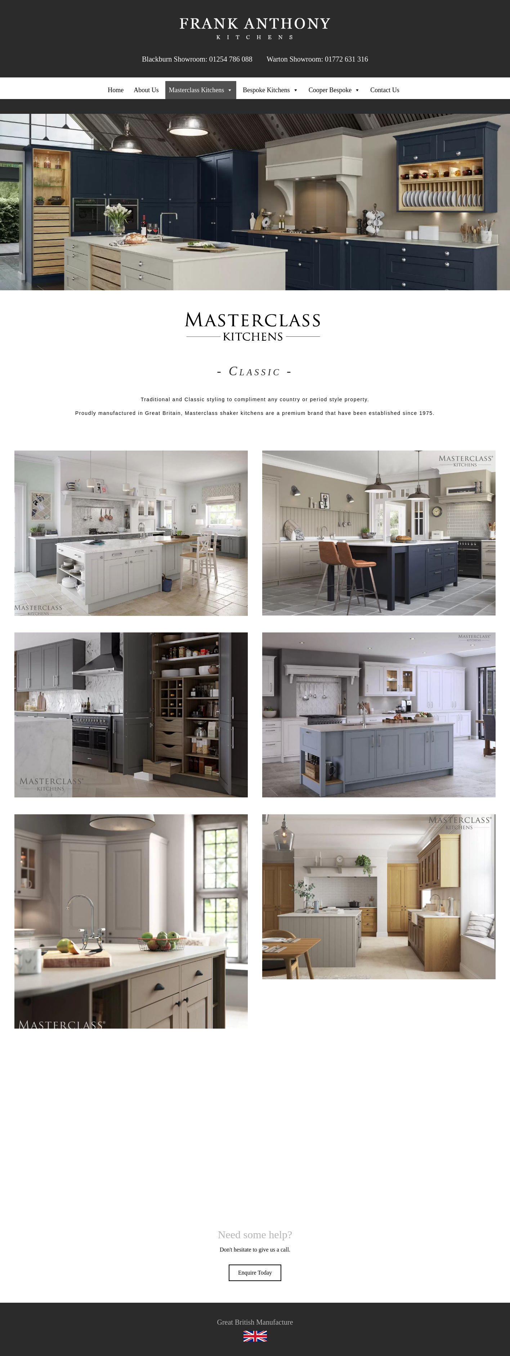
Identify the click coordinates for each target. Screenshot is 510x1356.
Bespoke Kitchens (270, 90)
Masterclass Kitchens (201, 90)
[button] (255, 1273)
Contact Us (384, 90)
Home (116, 90)
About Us (146, 90)
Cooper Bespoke (334, 90)
